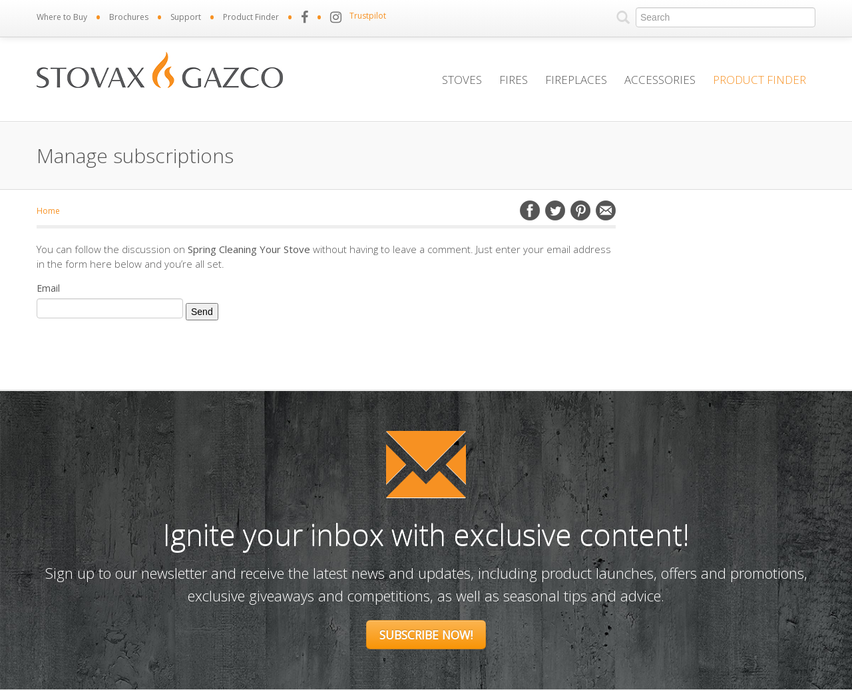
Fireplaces (576, 79)
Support (185, 17)
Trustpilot (367, 15)
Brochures (128, 17)
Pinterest (580, 210)
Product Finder (251, 17)
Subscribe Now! (426, 635)
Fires (513, 79)
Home (48, 210)
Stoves (462, 79)
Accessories (660, 79)
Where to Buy (62, 17)
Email (606, 210)
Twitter (555, 210)
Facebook (530, 210)
